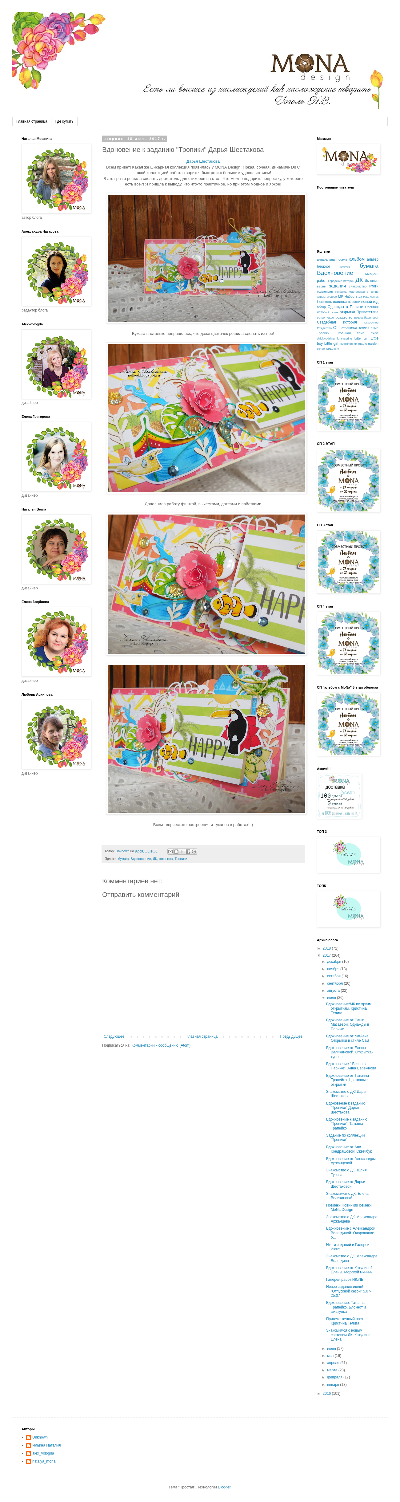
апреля (333, 1363)
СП (336, 327)
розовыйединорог (366, 317)
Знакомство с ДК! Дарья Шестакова (346, 1093)
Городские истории (341, 281)
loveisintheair (348, 343)
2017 (327, 955)
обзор (321, 307)
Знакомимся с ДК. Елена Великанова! (347, 1195)
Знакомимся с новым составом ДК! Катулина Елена (348, 1334)
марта (332, 1370)
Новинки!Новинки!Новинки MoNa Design (349, 1207)
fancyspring (344, 338)
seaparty (332, 348)
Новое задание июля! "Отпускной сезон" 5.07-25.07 (348, 1291)
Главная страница (31, 121)
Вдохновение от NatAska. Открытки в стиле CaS (348, 1038)
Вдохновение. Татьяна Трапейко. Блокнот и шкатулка (346, 1307)
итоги (373, 286)
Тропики (181, 859)
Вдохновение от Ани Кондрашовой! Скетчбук (349, 1149)
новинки (340, 301)
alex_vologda (43, 1453)
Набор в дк (353, 296)
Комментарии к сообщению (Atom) (160, 1045)
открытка (166, 859)
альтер (372, 259)
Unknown (40, 1437)
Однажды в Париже (345, 307)
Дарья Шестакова (203, 161)
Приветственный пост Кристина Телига (344, 1321)
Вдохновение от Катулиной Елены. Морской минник (349, 1270)
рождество (344, 317)
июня (332, 1348)
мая (331, 1355)
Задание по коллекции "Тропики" (345, 1137)
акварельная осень (332, 259)
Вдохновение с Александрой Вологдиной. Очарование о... (350, 1232)
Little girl (331, 343)
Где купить (64, 121)
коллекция (325, 291)
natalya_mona (43, 1461)
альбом (357, 259)
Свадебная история (337, 322)
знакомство (357, 286)
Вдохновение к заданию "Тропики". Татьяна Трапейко (346, 1123)
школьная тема (350, 333)
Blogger (224, 1487)
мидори (331, 296)
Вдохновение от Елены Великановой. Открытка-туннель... (349, 1052)
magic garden (368, 343)
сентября (335, 983)
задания (337, 285)
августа (334, 990)
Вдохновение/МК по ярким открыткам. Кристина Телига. (348, 1008)
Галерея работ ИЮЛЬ (344, 1279)
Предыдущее (291, 1036)
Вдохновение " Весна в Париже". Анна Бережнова (351, 1066)
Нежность (324, 301)
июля (332, 997)
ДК (155, 859)
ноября (333, 969)
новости (354, 301)
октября (334, 976)
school (321, 348)
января (333, 1384)
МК (340, 296)
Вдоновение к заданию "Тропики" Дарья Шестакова (346, 1107)
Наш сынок (370, 296)
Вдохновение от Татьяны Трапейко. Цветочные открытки (347, 1080)
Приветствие (367, 312)
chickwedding (326, 338)
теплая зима (368, 328)
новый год (369, 301)
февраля (335, 1377)
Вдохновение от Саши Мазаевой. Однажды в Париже (347, 1024)
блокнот (323, 266)
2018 (327, 948)
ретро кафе (325, 317)
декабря (334, 961)
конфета (340, 291)
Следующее (114, 1036)
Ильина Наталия (46, 1445)
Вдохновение (141, 859)
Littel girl (361, 338)
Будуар (345, 266)
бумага (123, 859)
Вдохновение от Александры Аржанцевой (351, 1161)
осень (334, 312)
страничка (349, 328)
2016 (327, 1393)
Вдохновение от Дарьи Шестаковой (345, 1184)
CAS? (374, 333)
